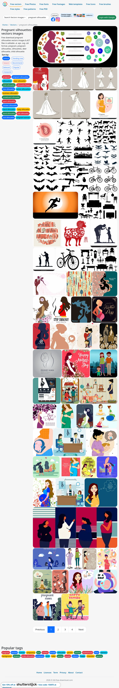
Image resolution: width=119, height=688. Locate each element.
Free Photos (30, 4)
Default (6, 58)
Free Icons (90, 4)
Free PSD (43, 9)
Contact (79, 672)
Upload (55, 15)
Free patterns (30, 9)
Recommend (17, 63)
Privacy (63, 672)
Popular (16, 67)
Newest (6, 63)
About (71, 672)
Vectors (13, 25)
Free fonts (44, 4)
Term (55, 672)
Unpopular (7, 72)
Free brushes (105, 4)
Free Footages (58, 4)
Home (5, 25)
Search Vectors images (14, 17)
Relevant (6, 67)
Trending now (17, 58)
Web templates (75, 4)
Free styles (15, 9)
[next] (81, 629)
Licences (47, 672)
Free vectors (15, 4)
